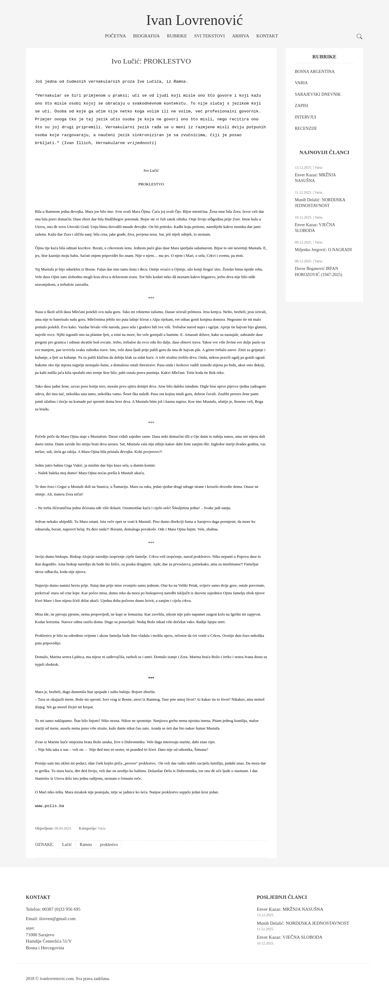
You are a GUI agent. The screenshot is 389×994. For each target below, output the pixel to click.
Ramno (86, 844)
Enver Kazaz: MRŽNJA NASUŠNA (290, 909)
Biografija (146, 35)
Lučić (67, 844)
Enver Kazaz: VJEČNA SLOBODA (289, 937)
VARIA (301, 83)
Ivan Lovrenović (194, 20)
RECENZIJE (306, 128)
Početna (115, 35)
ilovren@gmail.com (57, 918)
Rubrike (177, 35)
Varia (101, 828)
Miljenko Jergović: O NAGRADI (323, 249)
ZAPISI (301, 105)
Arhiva (240, 35)
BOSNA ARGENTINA (315, 71)
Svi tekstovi (209, 35)
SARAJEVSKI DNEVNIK (318, 94)
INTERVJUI (305, 117)
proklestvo (109, 844)
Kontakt (267, 35)
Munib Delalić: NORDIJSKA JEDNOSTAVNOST (303, 923)
